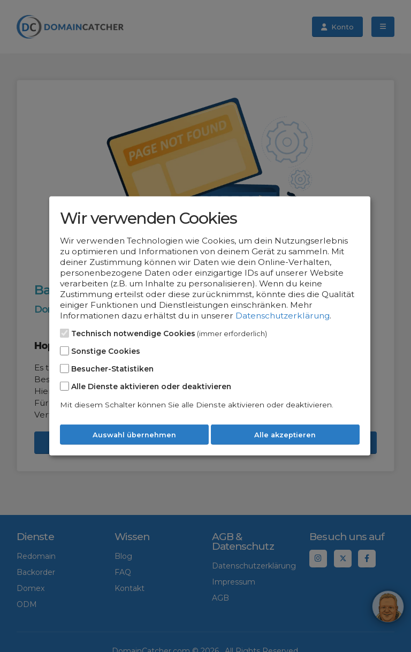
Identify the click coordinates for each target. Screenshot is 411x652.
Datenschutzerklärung (282, 315)
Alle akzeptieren (285, 435)
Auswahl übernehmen (134, 435)
